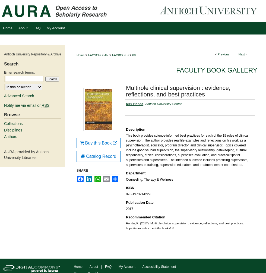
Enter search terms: (19, 72)
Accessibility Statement (159, 267)
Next (242, 54)
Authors (10, 136)
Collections (13, 123)
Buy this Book (98, 143)
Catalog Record (98, 156)
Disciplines (13, 130)
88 (134, 55)
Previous (223, 54)
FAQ (108, 267)
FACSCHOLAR (98, 55)
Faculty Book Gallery (216, 70)
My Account (127, 267)
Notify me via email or (26, 105)
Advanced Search (19, 96)
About (94, 267)
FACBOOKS (120, 55)
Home (80, 55)
